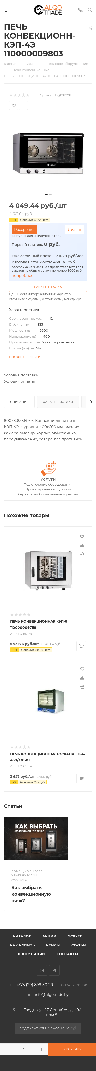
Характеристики (58, 402)
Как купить (22, 945)
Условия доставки (21, 375)
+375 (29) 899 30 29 (34, 985)
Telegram (54, 970)
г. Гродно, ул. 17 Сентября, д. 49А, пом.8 (51, 1012)
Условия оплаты (19, 381)
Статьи (78, 945)
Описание (19, 402)
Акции (49, 936)
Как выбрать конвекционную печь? (31, 894)
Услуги (48, 479)
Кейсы (53, 945)
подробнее (22, 275)
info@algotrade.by (52, 994)
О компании (31, 954)
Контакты (67, 954)
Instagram (42, 970)
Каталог (22, 936)
